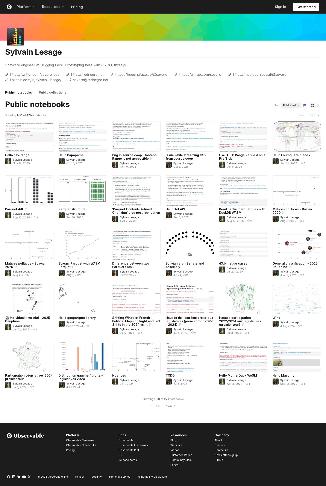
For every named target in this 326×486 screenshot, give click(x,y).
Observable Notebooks (81, 445)
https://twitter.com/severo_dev (34, 74)
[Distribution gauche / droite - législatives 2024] (83, 357)
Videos (174, 450)
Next (315, 115)
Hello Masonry (283, 375)
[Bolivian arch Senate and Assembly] (190, 245)
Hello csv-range (17, 155)
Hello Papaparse (71, 155)
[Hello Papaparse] (83, 136)
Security (96, 476)
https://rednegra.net (87, 74)
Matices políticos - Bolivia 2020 (292, 210)
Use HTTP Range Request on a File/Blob (242, 156)
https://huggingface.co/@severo (141, 74)
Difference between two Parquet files (130, 265)
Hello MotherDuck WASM (238, 375)
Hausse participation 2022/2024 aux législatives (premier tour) (240, 321)
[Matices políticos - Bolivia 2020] (297, 190)
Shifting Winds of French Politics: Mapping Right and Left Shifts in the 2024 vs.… (136, 321)
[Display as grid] (312, 105)
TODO (170, 375)
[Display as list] (318, 105)
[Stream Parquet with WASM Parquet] (83, 245)
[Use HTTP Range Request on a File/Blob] (243, 136)
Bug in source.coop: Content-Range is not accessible (134, 156)
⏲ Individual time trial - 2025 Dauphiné (27, 319)
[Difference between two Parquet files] (136, 245)
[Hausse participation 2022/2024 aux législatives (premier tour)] (243, 299)
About (218, 440)
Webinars (176, 445)
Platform (26, 7)
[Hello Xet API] (190, 190)
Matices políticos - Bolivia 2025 (25, 265)
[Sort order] (304, 105)
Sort (277, 105)
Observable (125, 440)
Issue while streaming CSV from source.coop (186, 156)
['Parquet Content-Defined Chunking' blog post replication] (136, 190)
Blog (173, 440)
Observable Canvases (80, 440)
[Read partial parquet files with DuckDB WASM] (243, 190)
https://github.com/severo (200, 74)
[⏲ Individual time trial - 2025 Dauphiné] (29, 299)
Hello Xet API (175, 209)
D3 (120, 455)
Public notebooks (18, 92)
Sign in (280, 7)
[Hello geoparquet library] (83, 299)
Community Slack (181, 460)
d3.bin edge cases (233, 263)
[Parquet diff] (29, 190)
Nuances (119, 375)
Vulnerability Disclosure (152, 476)
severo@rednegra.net (90, 80)
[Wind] (297, 299)
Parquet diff (14, 209)
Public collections (53, 92)
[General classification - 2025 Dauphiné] (297, 245)
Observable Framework (133, 445)
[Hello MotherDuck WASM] (243, 357)
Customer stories (181, 455)
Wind (276, 317)
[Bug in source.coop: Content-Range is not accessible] (136, 136)
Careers (220, 445)
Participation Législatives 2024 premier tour (29, 377)
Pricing (77, 7)
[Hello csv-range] (29, 136)
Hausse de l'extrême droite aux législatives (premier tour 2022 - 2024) (189, 321)
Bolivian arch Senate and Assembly (185, 265)
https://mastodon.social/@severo (260, 74)
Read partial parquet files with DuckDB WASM (242, 210)
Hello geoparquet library (77, 317)
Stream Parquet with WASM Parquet (79, 265)
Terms (119, 476)
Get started (306, 7)
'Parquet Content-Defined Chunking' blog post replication (136, 210)
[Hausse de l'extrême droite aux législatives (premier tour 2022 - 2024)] (190, 299)
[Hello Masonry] (297, 357)
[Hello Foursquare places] (297, 136)
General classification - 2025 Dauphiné (295, 265)
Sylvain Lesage (22, 159)
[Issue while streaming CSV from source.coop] (190, 136)
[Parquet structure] (83, 190)
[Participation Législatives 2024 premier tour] (29, 357)
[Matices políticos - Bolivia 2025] (29, 245)
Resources (53, 7)
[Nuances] (136, 357)
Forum (174, 464)
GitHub (219, 460)
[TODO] (190, 357)
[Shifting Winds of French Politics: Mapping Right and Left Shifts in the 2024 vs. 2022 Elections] (136, 299)
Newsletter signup (226, 455)
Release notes (127, 460)
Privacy (80, 476)
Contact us (221, 450)
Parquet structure (72, 209)
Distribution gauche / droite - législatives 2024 (81, 377)
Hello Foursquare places (291, 155)
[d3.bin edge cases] (243, 245)
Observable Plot (128, 450)
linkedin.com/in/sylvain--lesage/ (35, 80)
